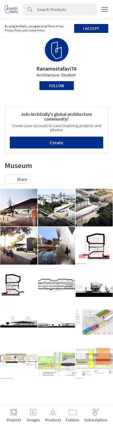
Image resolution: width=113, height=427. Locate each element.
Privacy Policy (13, 30)
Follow (56, 85)
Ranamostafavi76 (56, 68)
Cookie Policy (36, 30)
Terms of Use (55, 26)
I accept (91, 28)
